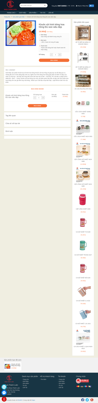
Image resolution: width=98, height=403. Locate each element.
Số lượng (42, 54)
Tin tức (42, 12)
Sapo (33, 400)
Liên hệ (50, 12)
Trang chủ (11, 12)
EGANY (20, 400)
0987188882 (62, 6)
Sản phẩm (33, 12)
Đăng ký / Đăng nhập (82, 6)
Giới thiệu (22, 12)
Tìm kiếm (43, 379)
